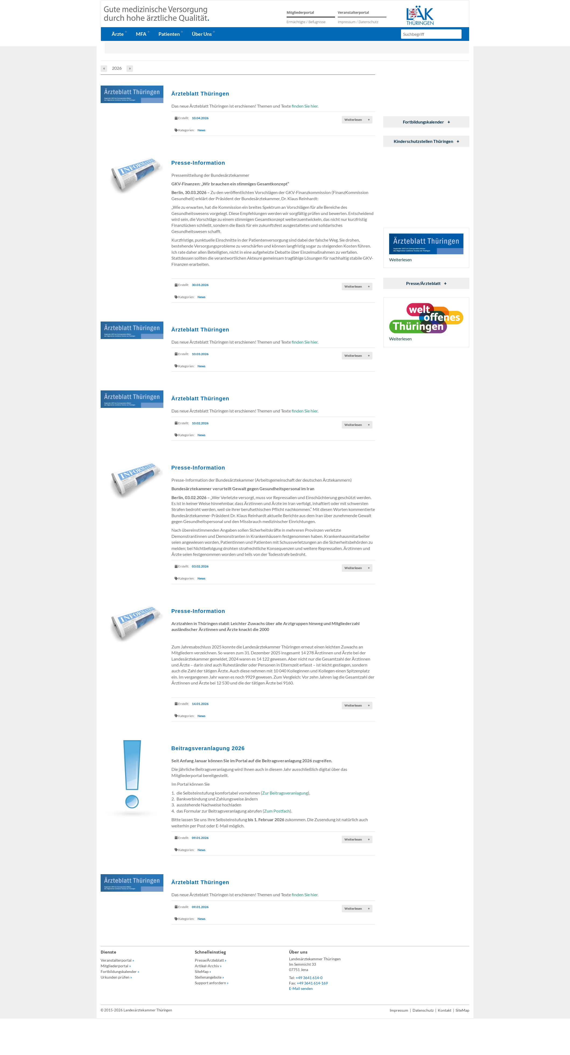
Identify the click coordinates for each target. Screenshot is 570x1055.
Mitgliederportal (300, 12)
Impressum (347, 21)
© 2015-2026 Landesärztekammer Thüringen (136, 1010)
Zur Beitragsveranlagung (285, 792)
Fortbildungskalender (426, 121)
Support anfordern (211, 982)
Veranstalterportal (353, 12)
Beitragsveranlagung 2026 (208, 748)
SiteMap (203, 971)
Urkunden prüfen (116, 977)
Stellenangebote (209, 977)
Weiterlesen (357, 120)
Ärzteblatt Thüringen (200, 94)
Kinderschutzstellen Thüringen (426, 141)
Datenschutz (368, 21)
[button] (121, 34)
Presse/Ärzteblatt (426, 283)
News (201, 130)
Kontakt (444, 1010)
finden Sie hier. (305, 105)
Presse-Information (198, 163)
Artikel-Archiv (208, 966)
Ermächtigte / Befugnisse (306, 21)
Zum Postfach (277, 810)
